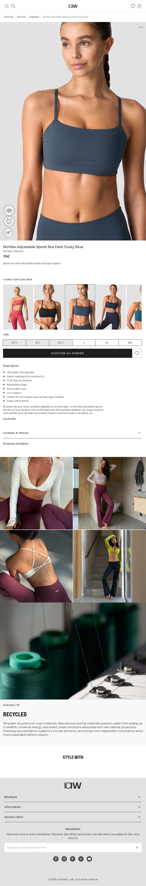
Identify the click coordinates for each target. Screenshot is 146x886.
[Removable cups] (8, 232)
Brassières (34, 17)
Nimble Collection (13, 251)
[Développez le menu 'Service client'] (72, 817)
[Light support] (8, 222)
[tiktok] (81, 859)
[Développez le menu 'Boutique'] (72, 797)
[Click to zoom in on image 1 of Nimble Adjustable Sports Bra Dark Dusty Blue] (73, 131)
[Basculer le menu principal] (6, 6)
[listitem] (18, 307)
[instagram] (64, 859)
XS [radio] (14, 342)
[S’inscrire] (136, 847)
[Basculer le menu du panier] (139, 6)
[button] (72, 433)
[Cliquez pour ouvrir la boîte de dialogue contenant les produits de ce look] (36, 493)
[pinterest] (72, 859)
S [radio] (37, 342)
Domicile (8, 17)
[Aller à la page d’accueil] (73, 6)
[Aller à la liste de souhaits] (133, 6)
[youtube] (89, 859)
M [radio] (60, 342)
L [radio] (84, 342)
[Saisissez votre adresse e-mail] (67, 847)
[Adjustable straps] (8, 211)
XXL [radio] (130, 342)
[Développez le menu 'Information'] (72, 807)
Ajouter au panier (67, 353)
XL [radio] (107, 342)
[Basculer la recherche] (13, 6)
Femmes (21, 17)
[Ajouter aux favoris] (137, 353)
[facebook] (56, 859)
